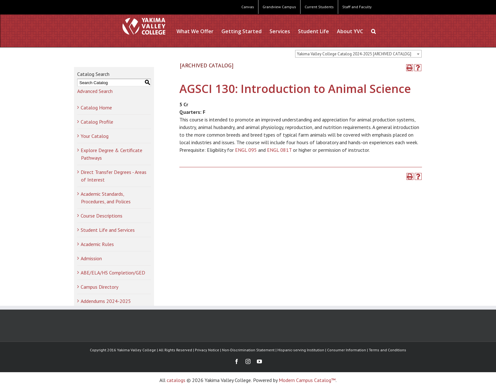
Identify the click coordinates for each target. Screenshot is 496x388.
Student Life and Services (108, 230)
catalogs (176, 380)
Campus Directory (99, 287)
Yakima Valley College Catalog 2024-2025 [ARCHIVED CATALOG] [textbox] (354, 54)
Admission (91, 258)
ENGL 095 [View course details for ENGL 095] (246, 150)
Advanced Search (95, 91)
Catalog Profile (97, 122)
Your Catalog (94, 136)
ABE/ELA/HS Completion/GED (113, 272)
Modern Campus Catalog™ (307, 380)
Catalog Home (96, 107)
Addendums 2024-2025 (106, 301)
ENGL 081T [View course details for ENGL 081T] (279, 150)
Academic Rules (97, 244)
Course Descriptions (101, 215)
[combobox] (358, 54)
